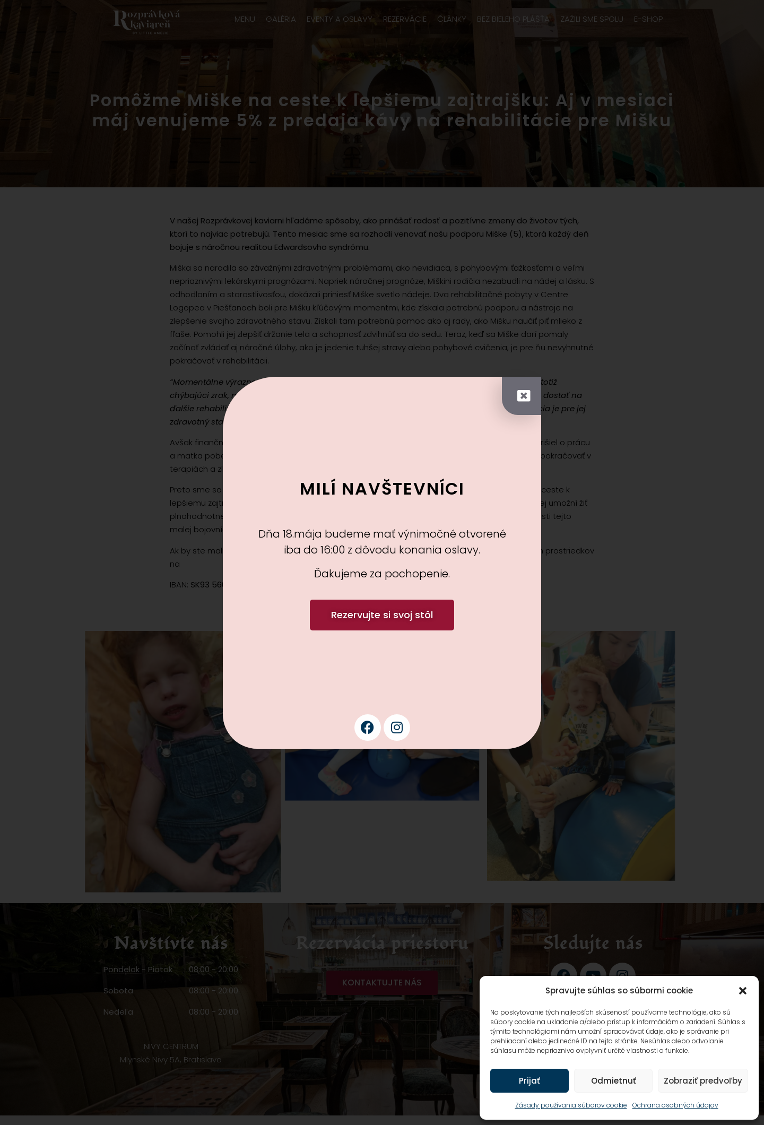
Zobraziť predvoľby (703, 1080)
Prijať (529, 1080)
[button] (742, 990)
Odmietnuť (613, 1080)
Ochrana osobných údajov (675, 1105)
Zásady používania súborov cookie (571, 1105)
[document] (382, 562)
